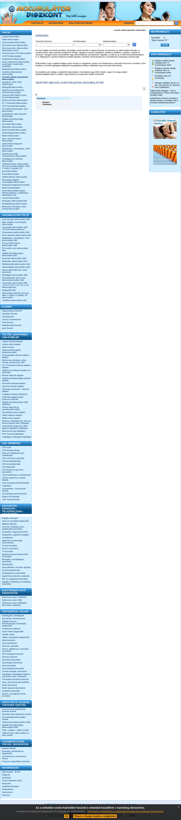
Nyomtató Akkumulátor (12, 124)
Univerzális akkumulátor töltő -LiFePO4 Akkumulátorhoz (15, 228)
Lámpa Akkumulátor (11, 198)
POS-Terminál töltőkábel (13, 434)
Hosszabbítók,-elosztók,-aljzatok (16, 567)
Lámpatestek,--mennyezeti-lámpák (14, 490)
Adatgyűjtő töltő (9, 290)
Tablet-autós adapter (11, 418)
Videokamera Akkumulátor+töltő (16, 722)
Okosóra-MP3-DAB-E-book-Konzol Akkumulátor (14, 96)
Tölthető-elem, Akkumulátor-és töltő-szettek (15, 734)
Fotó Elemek (7, 322)
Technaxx (47, 104)
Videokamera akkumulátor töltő (15, 232)
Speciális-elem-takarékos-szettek (16, 714)
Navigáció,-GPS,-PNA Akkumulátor (11, 83)
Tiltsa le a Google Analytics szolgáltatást (95, 816)
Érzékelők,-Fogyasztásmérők (15, 532)
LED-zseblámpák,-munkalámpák (16, 475)
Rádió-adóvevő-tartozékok (13, 688)
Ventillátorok (7, 538)
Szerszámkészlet (9, 643)
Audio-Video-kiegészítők (12, 631)
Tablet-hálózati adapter (12, 415)
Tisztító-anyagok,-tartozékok (14, 671)
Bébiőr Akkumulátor (10, 136)
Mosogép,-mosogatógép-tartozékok (13, 560)
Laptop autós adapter (11, 344)
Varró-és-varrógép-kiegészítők (15, 521)
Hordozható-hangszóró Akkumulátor (12, 145)
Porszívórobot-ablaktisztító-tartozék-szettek (14, 710)
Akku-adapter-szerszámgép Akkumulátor (14, 223)
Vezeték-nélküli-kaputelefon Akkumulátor (15, 78)
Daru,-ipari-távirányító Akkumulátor (11, 139)
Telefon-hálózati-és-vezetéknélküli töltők (11, 408)
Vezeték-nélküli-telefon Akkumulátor (12, 73)
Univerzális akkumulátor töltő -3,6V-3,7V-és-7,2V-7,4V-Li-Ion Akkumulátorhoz (15, 285)
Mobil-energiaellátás (11, 188)
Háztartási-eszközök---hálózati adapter (15, 390)
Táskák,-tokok (8, 634)
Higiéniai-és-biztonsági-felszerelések (12, 541)
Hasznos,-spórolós (10, 646)
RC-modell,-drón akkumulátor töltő (15, 249)
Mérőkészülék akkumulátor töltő (16, 264)
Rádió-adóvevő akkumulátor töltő (16, 235)
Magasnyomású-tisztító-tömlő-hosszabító (15, 555)
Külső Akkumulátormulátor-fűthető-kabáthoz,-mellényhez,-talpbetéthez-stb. (15, 193)
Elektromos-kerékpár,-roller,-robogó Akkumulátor (14, 207)
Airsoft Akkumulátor (10, 174)
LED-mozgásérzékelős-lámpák (15, 483)
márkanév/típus (109, 41)
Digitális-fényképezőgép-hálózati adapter (16, 379)
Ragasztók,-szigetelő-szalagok (15, 535)
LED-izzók (6, 447)
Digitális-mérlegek (10, 518)
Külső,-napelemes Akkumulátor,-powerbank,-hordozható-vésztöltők (16, 64)
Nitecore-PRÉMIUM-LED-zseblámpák (13, 454)
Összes (46, 102)
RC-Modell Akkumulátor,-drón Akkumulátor (15, 110)
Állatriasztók (7, 564)
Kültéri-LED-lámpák (10, 496)
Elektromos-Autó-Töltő (12, 600)
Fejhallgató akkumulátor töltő (15, 275)
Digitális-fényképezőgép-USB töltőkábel (15, 403)
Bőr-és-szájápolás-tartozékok (15, 579)
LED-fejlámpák (8, 467)
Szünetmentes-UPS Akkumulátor (16, 53)
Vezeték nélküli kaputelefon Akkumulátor (130, 30)
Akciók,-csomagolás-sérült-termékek (14, 695)
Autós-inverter (8, 347)
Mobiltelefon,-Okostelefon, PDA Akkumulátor (16, 150)
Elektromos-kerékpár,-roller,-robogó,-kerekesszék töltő (14, 361)
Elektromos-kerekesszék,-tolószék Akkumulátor (13, 91)
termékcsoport (79, 41)
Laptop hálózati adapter (12, 341)
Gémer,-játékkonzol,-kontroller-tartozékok (15, 650)
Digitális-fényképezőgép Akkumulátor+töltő (12, 726)
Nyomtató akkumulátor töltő (14, 258)
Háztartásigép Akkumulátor (14, 133)
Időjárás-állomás (9, 524)
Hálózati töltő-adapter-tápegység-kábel (12, 351)
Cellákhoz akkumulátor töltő (14, 300)
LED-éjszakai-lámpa (11, 450)
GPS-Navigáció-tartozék (12, 654)
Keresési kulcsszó (44, 41)
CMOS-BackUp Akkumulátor (14, 177)
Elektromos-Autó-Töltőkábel (14, 597)
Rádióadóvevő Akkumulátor (14, 69)
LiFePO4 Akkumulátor (11, 56)
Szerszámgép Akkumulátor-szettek (14, 718)
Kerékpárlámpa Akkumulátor (14, 204)
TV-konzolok (7, 551)
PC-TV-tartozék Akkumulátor (14, 103)
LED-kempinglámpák (11, 464)
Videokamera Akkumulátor (13, 59)
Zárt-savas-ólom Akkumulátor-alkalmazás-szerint (15, 49)
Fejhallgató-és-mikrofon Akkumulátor (12, 160)
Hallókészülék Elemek (12, 325)
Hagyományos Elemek (12, 311)
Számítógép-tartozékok (12, 663)
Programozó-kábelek (11, 629)
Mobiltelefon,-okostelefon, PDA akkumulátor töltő (15, 239)
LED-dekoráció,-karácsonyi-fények (14, 757)
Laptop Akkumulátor (11, 36)
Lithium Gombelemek (11, 319)
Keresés (129, 23)
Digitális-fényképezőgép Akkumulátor (12, 120)
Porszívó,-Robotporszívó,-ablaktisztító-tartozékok (13, 528)
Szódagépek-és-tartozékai (13, 573)
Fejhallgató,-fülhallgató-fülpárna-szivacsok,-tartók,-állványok (16, 675)
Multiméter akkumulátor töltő (14, 261)
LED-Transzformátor (11, 499)
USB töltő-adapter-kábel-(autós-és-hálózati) (13, 398)
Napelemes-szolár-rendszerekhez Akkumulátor (14, 155)
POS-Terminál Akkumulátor (14, 106)
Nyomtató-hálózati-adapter (14, 383)
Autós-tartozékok (9, 685)
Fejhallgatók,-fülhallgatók (13, 616)
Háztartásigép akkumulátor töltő (16, 267)
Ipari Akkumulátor (9, 171)
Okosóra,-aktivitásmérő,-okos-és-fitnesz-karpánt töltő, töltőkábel (16, 422)
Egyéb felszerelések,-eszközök (15, 576)
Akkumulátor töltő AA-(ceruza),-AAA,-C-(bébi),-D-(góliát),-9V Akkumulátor (16, 295)
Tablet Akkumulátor (10, 39)
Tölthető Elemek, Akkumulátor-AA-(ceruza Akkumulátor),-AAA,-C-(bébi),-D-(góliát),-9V (16, 166)
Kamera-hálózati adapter (13, 386)
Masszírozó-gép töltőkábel (13, 431)
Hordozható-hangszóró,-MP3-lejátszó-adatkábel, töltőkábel (15, 427)
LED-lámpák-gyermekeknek (14, 494)
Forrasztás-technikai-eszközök (15, 679)
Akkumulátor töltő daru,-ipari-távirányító (15, 271)
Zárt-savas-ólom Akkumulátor (15, 45)
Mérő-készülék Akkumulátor (14, 130)
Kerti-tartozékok (9, 665)
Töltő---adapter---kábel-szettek (15, 730)
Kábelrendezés (8, 640)
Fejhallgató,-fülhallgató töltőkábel (16, 437)
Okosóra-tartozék (9, 657)
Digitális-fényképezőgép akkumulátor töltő (12, 254)
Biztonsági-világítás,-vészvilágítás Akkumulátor (13, 181)
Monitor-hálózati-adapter (13, 375)
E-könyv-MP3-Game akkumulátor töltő (11, 244)
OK (66, 816)
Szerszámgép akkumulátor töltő (16, 219)
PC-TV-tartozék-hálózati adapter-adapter (16, 366)
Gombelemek (8, 316)
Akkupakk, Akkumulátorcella (14, 201)
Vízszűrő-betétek (9, 545)
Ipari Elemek (7, 328)
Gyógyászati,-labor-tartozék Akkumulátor (14, 115)
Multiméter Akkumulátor (12, 127)
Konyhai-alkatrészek (11, 570)
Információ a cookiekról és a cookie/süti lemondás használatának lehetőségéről (125, 811)
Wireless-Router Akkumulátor (15, 100)
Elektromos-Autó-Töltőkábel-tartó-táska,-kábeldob (14, 604)
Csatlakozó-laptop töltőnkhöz (15, 394)
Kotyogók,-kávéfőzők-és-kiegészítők (13, 752)
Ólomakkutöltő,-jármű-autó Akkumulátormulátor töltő (14, 279)
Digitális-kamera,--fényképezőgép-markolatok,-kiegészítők (14, 623)
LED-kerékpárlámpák (11, 461)
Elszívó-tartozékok (10, 548)
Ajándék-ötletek (9, 748)
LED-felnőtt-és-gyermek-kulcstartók (13, 471)
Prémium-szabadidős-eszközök (16, 761)
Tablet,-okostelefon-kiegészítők (15, 637)
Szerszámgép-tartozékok (13, 668)
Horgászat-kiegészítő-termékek (16, 185)
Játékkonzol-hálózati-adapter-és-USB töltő (16, 371)
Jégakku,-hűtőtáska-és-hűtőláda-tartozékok (16, 583)
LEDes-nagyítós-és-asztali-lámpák (14, 479)
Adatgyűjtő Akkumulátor (12, 87)
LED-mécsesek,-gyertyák (13, 458)
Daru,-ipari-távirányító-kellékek (15, 682)
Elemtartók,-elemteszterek (13, 618)
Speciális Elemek (9, 314)
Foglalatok (6, 486)
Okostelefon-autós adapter (14, 412)
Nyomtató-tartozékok (11, 660)
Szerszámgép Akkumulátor (14, 42)
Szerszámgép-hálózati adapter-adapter (16, 356)
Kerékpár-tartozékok (11, 691)
